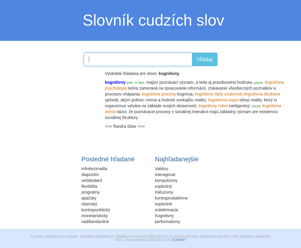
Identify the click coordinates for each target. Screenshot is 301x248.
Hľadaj (204, 59)
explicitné (163, 204)
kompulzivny (166, 180)
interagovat (165, 174)
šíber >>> (136, 126)
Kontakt (179, 240)
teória (133, 88)
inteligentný (239, 105)
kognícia (185, 94)
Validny (161, 168)
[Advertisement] (56, 107)
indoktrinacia (166, 209)
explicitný (163, 186)
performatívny (167, 221)
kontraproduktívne (171, 198)
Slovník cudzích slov (153, 20)
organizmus (115, 105)
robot (223, 105)
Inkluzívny (164, 192)
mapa (233, 100)
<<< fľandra (115, 126)
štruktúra (272, 94)
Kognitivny (164, 215)
